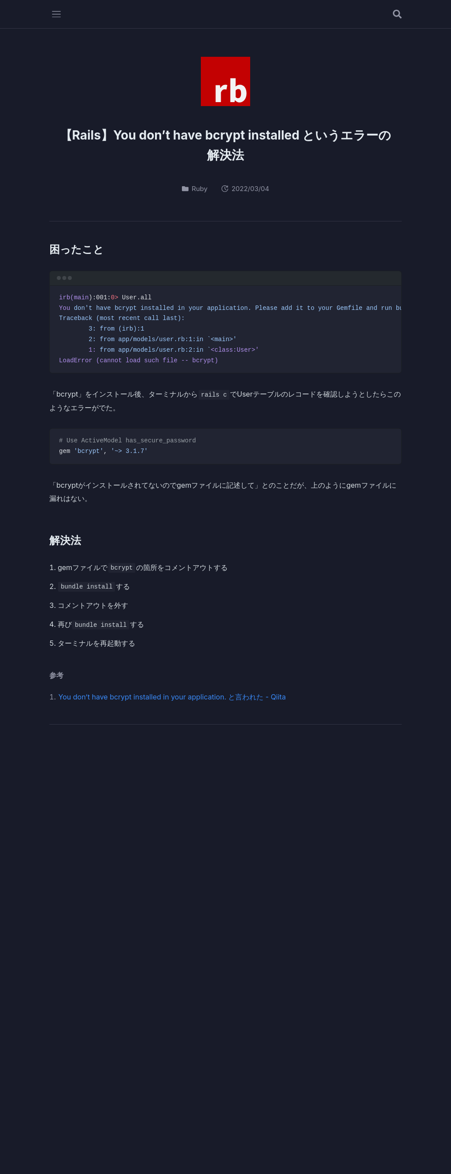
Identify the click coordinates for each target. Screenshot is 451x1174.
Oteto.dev (225, 1139)
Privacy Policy (242, 1155)
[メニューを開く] (56, 14)
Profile (198, 1155)
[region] (225, 330)
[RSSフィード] (380, 769)
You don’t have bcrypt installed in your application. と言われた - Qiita (172, 696)
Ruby (194, 188)
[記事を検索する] (397, 14)
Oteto (121, 763)
